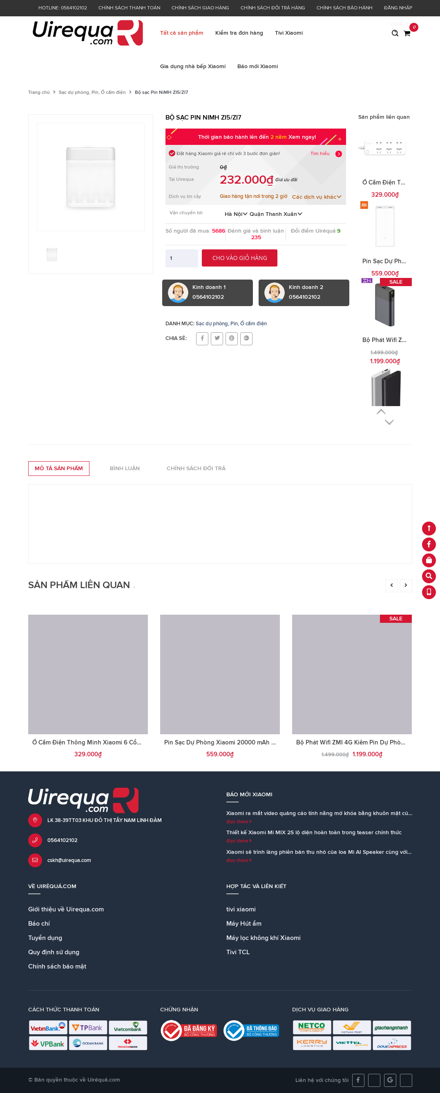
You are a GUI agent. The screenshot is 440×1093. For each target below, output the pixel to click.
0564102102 (62, 840)
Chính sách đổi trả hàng (273, 8)
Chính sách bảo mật (57, 966)
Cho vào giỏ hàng (239, 258)
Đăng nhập (398, 8)
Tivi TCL (238, 952)
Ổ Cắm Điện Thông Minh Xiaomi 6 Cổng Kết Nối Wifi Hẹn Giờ (117, 743)
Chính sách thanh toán (129, 8)
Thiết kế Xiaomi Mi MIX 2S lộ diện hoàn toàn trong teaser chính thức (314, 832)
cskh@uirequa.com (69, 860)
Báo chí (39, 923)
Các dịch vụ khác (317, 197)
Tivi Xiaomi (289, 33)
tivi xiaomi (241, 909)
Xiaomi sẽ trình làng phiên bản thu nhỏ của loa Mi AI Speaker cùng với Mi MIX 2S (330, 852)
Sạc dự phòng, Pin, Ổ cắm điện (92, 92)
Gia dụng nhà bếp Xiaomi (193, 66)
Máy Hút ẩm (243, 923)
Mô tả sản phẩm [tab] (59, 468)
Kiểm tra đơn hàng (239, 33)
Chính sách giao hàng (200, 8)
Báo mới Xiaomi (257, 66)
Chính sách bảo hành (345, 8)
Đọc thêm (239, 822)
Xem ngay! (302, 137)
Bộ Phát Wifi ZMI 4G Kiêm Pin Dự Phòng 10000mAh (368, 743)
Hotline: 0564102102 (62, 8)
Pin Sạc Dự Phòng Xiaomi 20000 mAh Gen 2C (228, 743)
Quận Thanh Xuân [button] (276, 214)
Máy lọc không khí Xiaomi (263, 938)
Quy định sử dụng (53, 952)
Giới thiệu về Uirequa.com (66, 909)
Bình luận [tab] (125, 468)
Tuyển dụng (45, 938)
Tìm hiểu (320, 153)
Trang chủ (39, 92)
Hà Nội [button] (236, 214)
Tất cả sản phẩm (181, 33)
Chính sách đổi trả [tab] (196, 468)
